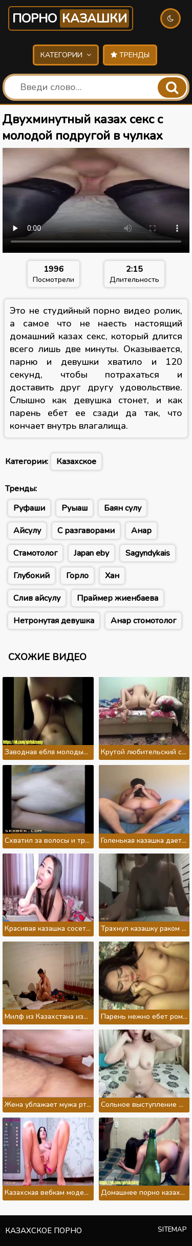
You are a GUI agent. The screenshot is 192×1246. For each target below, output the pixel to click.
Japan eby (91, 553)
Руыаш (74, 508)
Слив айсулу (36, 598)
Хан (112, 575)
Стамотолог (35, 553)
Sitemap (172, 1229)
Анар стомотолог (143, 620)
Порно (70, 18)
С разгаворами (86, 530)
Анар (141, 530)
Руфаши (29, 508)
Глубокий (31, 575)
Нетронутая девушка (53, 620)
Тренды (130, 55)
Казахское (76, 461)
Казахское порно (43, 1231)
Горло (77, 575)
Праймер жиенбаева (117, 598)
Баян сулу (122, 508)
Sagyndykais (147, 553)
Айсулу (27, 530)
